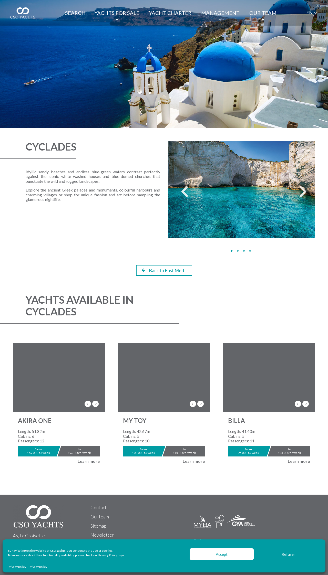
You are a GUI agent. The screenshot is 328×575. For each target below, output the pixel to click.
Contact (98, 507)
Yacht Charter (170, 13)
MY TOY (134, 420)
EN (309, 12)
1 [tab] (232, 250)
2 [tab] (238, 250)
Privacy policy (17, 567)
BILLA (236, 420)
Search (75, 13)
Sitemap (98, 526)
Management (220, 13)
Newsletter (102, 535)
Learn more (89, 461)
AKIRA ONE (35, 420)
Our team (262, 13)
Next (299, 193)
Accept (222, 554)
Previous (180, 193)
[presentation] (88, 404)
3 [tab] (244, 250)
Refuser (288, 554)
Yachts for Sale (117, 13)
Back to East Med (163, 270)
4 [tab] (250, 250)
